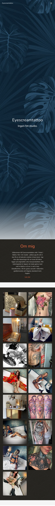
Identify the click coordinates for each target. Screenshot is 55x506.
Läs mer (27, 277)
